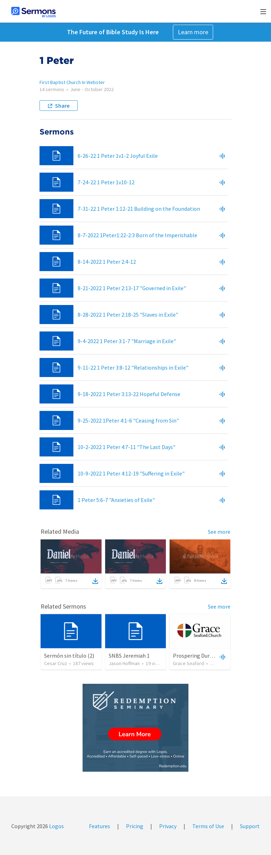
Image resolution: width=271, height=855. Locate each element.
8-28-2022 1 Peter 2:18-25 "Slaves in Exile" (128, 314)
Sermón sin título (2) (69, 655)
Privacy (167, 826)
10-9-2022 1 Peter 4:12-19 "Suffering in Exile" (131, 473)
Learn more (193, 32)
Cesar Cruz (55, 663)
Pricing (134, 826)
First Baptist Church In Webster (72, 82)
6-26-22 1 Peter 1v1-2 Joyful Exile (118, 155)
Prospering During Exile (201, 655)
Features (99, 826)
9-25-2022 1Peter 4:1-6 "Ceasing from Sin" (128, 420)
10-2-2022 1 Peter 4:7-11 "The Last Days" (126, 446)
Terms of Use (208, 826)
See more (219, 531)
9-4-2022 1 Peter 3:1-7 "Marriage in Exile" (127, 341)
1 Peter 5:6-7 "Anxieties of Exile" (116, 499)
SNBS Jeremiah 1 (129, 655)
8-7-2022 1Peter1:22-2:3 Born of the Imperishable (137, 235)
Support (250, 826)
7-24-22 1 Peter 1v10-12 (106, 182)
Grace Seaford (188, 663)
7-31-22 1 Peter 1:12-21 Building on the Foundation (139, 208)
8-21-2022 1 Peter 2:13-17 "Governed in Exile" (132, 288)
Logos (56, 826)
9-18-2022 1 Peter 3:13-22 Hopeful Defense (129, 393)
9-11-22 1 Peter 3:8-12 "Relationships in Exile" (133, 367)
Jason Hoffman (124, 663)
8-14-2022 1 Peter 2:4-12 (107, 261)
